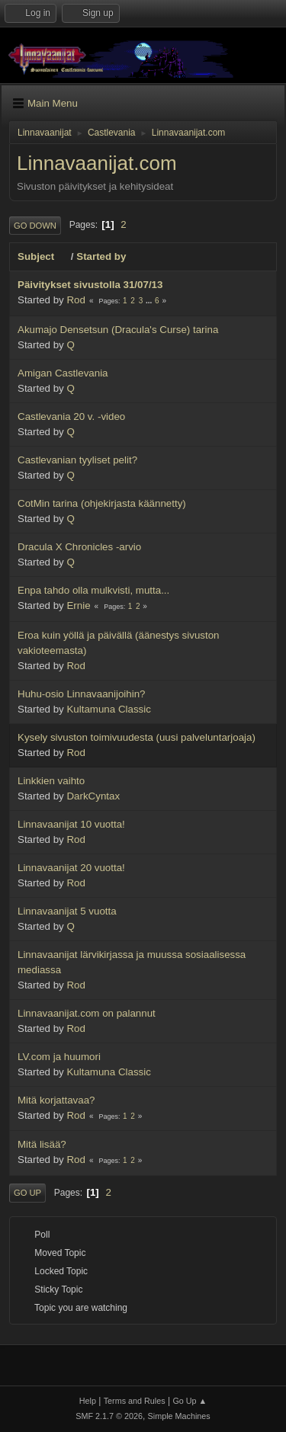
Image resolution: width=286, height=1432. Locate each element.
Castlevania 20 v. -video (71, 416)
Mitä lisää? (42, 1144)
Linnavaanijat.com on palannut (87, 1013)
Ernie (78, 605)
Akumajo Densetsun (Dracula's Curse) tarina (118, 329)
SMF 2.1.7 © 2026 (109, 1416)
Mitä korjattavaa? (56, 1100)
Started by (101, 256)
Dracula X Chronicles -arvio (79, 547)
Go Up (27, 1192)
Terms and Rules (134, 1400)
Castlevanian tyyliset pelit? (77, 460)
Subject (43, 256)
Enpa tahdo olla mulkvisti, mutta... (93, 590)
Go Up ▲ (189, 1400)
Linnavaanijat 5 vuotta (67, 911)
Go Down (35, 225)
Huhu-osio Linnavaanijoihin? (81, 694)
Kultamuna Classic (108, 709)
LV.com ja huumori (59, 1056)
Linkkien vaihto (51, 780)
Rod (75, 300)
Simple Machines (179, 1416)
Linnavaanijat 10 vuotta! (71, 824)
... (150, 300)
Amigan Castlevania (63, 373)
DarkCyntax (93, 796)
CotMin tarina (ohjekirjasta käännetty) (102, 503)
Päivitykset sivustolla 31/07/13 (90, 284)
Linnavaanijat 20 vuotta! (71, 867)
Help (87, 1400)
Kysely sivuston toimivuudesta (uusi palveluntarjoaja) (136, 737)
